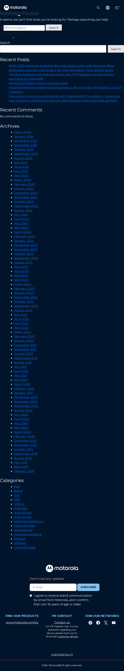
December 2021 (25, 345)
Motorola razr (23, 530)
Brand (18, 491)
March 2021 (22, 384)
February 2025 (24, 184)
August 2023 (23, 262)
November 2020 (25, 401)
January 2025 (23, 188)
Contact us (62, 622)
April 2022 (21, 328)
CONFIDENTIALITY (62, 654)
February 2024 (24, 236)
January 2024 (24, 241)
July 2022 (21, 315)
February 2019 (24, 471)
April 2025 (21, 175)
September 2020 (26, 406)
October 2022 (24, 301)
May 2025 (21, 171)
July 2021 (20, 367)
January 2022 (24, 341)
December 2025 (25, 141)
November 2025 (25, 145)
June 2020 (21, 419)
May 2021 (20, 375)
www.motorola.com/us (22, 622)
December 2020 (26, 397)
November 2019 (25, 445)
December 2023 (25, 245)
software (20, 543)
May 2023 (21, 275)
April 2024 (21, 228)
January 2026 (24, 136)
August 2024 (23, 210)
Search (5, 43)
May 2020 (21, 423)
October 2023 (24, 254)
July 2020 (21, 414)
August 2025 (23, 158)
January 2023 (24, 293)
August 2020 (23, 410)
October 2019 (23, 449)
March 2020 (22, 432)
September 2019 (25, 454)
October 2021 (23, 354)
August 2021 (23, 362)
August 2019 (23, 458)
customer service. (68, 636)
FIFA (17, 499)
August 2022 (23, 310)
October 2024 (24, 201)
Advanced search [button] (13, 36)
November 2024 (25, 197)
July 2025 (21, 162)
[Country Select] (108, 7)
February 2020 (24, 436)
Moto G (19, 504)
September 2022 (26, 306)
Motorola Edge (24, 526)
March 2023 (22, 284)
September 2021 (25, 358)
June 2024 (21, 219)
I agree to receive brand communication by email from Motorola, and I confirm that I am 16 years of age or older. (63, 600)
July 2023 (21, 267)
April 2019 (21, 467)
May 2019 (20, 462)
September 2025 (26, 154)
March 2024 (22, 232)
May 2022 (21, 323)
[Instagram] (90, 622)
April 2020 (21, 428)
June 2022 (21, 319)
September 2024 (26, 206)
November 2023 (25, 249)
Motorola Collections (29, 521)
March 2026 (22, 132)
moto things (23, 513)
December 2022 (25, 297)
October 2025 (24, 149)
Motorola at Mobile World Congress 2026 (38, 83)
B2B (17, 486)
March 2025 (22, 180)
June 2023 (21, 271)
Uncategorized (24, 547)
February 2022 (24, 336)
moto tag (20, 508)
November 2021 (25, 349)
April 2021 (21, 380)
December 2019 (25, 441)
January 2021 (23, 393)
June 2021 (21, 371)
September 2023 (26, 258)
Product (20, 539)
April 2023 (21, 280)
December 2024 (26, 193)
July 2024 (21, 215)
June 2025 (21, 167)
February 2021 (24, 388)
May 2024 (21, 223)
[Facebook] (98, 622)
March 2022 (22, 332)
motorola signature (28, 534)
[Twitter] (106, 622)
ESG (17, 495)
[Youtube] (114, 622)
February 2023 (24, 288)
